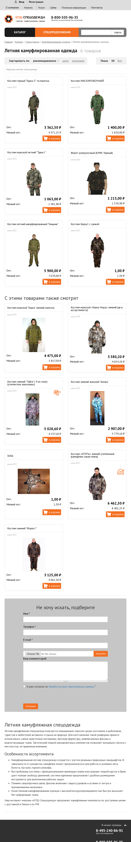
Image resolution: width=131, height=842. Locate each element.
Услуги (41, 7)
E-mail (28, 639)
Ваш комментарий (34, 658)
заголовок (78, 60)
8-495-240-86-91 (109, 830)
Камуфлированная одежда (56, 41)
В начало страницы (111, 825)
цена (65, 60)
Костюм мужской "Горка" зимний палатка (30, 307)
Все (120, 60)
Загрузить (101, 653)
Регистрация (36, 1)
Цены (53, 7)
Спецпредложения (59, 32)
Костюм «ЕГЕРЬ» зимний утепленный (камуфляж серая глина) (92, 455)
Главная (9, 41)
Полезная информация (74, 7)
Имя (26, 613)
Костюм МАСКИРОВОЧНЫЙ (87, 80)
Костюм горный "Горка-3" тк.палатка (28, 80)
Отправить (30, 706)
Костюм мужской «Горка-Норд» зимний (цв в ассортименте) (97, 309)
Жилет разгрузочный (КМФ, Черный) (92, 152)
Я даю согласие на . (59, 686)
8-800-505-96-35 (64, 17)
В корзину (54, 138)
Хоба (10, 455)
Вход (21, 1)
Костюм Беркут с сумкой (85, 224)
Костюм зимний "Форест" (22, 528)
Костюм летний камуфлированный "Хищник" (32, 224)
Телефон (29, 626)
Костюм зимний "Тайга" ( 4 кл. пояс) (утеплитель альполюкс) (27, 383)
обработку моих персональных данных (71, 686)
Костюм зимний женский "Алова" (89, 381)
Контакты (97, 7)
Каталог (21, 32)
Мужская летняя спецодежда (21, 69)
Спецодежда (32, 41)
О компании (12, 7)
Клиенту (28, 7)
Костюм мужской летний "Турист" (26, 152)
